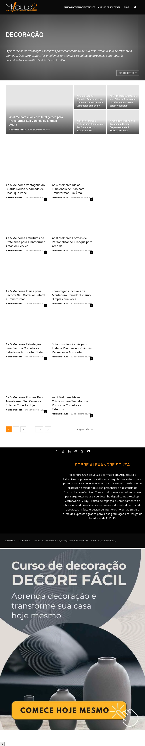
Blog (126, 7)
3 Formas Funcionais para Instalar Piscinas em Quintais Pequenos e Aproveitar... (72, 348)
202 (39, 429)
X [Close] (2, 743)
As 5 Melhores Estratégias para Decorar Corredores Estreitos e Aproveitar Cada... (25, 348)
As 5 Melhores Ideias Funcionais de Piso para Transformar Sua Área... (68, 189)
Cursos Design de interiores (79, 7)
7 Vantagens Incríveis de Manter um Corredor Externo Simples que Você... (71, 295)
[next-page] (48, 429)
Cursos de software (109, 7)
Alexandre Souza (17, 129)
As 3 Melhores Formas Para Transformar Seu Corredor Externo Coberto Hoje (24, 401)
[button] (135, 7)
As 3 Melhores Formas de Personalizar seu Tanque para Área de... (72, 242)
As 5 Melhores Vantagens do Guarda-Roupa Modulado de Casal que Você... (25, 189)
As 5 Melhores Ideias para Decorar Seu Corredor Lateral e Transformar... (25, 295)
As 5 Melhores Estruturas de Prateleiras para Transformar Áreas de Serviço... (25, 242)
